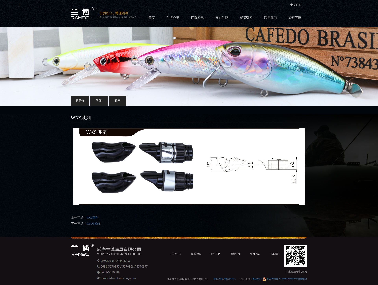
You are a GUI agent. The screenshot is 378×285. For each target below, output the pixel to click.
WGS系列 (92, 217)
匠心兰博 (221, 17)
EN (299, 4)
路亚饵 (80, 100)
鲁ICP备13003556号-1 (225, 278)
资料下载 (295, 17)
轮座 (117, 100)
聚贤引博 (246, 17)
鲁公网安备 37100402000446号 (280, 278)
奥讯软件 (257, 278)
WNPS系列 (93, 223)
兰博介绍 (173, 17)
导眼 (99, 100)
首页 (151, 17)
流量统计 (302, 278)
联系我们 (270, 17)
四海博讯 (197, 17)
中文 (293, 4)
